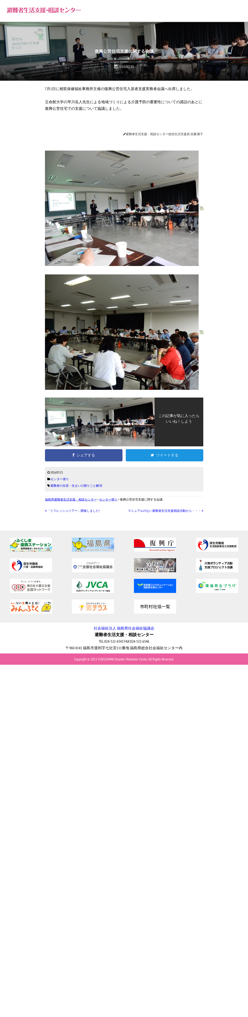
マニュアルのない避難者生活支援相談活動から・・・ (165, 511)
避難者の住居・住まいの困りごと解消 (76, 486)
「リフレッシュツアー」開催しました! (72, 511)
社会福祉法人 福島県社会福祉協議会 (124, 628)
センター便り (60, 479)
